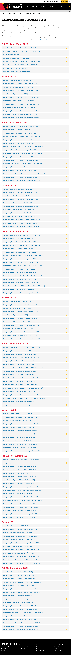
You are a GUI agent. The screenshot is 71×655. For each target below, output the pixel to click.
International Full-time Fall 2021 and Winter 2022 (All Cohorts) (22, 490)
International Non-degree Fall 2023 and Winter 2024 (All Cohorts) (24, 286)
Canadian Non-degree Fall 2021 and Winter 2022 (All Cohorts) (22, 480)
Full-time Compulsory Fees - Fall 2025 (15, 55)
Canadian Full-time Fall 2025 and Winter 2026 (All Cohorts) (21, 48)
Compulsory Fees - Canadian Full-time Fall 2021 (18, 463)
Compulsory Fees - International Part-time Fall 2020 (19, 616)
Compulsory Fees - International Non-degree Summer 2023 (22, 339)
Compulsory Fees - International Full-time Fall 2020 (19, 606)
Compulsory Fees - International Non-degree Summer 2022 (22, 451)
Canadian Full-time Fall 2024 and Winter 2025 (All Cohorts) (21, 126)
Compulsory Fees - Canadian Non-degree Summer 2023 (21, 318)
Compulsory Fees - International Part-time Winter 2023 (20, 395)
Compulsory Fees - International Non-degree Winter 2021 (21, 629)
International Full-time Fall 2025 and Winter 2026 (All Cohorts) (22, 51)
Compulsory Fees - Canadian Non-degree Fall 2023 (19, 259)
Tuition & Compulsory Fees (16, 14)
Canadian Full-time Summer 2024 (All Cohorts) (18, 189)
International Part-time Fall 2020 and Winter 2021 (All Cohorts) (23, 612)
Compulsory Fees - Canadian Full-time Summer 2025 (20, 84)
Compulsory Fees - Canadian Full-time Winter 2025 (19, 133)
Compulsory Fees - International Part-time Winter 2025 (20, 170)
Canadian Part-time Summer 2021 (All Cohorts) (18, 533)
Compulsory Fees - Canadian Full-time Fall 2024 (18, 130)
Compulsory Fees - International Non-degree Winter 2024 (21, 293)
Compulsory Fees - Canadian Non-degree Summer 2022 (21, 431)
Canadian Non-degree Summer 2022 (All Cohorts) (19, 427)
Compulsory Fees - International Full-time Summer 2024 (21, 213)
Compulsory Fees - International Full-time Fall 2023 (19, 269)
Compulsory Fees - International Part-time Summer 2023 (21, 332)
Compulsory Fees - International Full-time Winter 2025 (20, 160)
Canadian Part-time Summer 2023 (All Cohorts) (18, 308)
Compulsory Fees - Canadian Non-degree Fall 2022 (19, 371)
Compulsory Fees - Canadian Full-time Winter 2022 (19, 466)
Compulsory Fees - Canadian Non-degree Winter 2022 (20, 487)
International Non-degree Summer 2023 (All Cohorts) (20, 335)
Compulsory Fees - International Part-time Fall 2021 (19, 504)
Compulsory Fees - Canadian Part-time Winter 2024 (20, 252)
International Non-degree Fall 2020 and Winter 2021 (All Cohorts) (23, 623)
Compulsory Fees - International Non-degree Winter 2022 (21, 517)
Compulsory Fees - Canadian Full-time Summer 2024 (20, 192)
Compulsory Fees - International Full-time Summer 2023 (21, 325)
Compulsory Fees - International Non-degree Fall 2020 (20, 626)
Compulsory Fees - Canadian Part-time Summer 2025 (20, 90)
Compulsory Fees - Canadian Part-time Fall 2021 (18, 473)
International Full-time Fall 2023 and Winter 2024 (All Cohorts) (23, 266)
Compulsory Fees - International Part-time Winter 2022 (20, 507)
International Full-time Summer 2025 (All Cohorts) (19, 101)
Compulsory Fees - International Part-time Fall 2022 (19, 391)
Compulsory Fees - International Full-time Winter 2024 (20, 272)
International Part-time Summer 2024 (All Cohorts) (19, 216)
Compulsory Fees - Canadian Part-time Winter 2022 (19, 476)
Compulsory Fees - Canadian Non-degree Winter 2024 (20, 262)
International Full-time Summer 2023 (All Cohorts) (19, 322)
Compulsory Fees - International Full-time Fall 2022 (19, 381)
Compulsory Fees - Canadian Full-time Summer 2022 (20, 417)
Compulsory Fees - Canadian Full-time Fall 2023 (18, 238)
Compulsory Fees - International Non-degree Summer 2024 (22, 226)
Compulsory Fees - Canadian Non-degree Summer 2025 (21, 97)
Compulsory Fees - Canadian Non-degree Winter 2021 (20, 599)
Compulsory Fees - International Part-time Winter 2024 (21, 282)
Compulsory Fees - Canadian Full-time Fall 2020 (18, 575)
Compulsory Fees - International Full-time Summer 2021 (21, 550)
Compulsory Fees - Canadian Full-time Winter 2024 (19, 242)
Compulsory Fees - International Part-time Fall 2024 (19, 167)
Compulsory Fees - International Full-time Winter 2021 (20, 609)
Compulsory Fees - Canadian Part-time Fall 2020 (18, 585)
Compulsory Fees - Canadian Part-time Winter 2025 (19, 143)
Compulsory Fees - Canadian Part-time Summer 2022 (20, 424)
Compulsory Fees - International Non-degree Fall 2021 (20, 514)
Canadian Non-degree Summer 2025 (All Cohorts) (19, 94)
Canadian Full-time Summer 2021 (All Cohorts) (18, 526)
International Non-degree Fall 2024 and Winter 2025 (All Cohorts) (24, 174)
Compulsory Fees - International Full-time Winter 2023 (20, 385)
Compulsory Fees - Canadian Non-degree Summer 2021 (21, 543)
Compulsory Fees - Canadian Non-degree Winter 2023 (20, 374)
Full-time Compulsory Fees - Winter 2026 (16, 58)
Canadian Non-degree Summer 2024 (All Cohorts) (19, 203)
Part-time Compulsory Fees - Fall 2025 (15, 68)
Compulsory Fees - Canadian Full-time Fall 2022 (18, 351)
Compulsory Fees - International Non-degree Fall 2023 (20, 289)
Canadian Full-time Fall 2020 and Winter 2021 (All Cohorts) (21, 572)
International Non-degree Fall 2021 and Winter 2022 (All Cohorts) (23, 510)
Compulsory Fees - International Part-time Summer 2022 (21, 444)
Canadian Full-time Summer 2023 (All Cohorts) (18, 301)
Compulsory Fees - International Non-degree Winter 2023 (21, 405)
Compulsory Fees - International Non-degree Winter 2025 (21, 180)
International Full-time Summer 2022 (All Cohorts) (19, 434)
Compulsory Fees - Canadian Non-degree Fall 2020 (19, 596)
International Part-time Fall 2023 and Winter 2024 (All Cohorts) (23, 276)
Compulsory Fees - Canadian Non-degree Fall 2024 (19, 150)
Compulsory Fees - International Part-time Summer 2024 (21, 220)
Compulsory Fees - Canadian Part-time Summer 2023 (20, 311)
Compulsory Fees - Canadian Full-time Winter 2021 (19, 579)
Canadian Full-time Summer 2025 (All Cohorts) (18, 80)
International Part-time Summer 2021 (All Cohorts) (19, 553)
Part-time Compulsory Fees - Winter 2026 (16, 72)
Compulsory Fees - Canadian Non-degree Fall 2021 (19, 483)
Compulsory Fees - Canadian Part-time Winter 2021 (19, 589)
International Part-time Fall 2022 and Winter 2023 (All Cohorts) (23, 388)
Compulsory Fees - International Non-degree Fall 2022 (20, 402)
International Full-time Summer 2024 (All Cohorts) (19, 209)
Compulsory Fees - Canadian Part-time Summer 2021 (20, 536)
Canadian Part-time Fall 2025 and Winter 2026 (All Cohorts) (22, 61)
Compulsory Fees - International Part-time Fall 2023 (19, 279)
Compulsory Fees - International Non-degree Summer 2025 (22, 117)
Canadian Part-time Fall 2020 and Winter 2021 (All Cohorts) (22, 582)
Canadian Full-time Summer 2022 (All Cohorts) (18, 414)
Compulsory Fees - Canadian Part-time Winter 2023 (19, 364)
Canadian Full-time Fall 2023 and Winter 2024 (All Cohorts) (21, 235)
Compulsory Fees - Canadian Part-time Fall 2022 (18, 361)
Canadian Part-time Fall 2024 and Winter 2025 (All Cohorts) (22, 136)
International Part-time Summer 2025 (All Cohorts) (19, 107)
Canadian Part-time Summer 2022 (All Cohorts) (18, 420)
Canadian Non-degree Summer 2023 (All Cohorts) (19, 315)
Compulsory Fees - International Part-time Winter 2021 (20, 619)
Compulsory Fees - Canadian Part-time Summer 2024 (20, 199)
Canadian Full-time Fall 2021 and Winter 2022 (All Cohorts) (21, 460)
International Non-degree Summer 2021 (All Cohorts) (20, 560)
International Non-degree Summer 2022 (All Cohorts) (20, 447)
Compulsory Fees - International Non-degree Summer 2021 (22, 563)
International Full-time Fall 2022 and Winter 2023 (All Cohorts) (22, 378)
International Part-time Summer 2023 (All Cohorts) (19, 328)
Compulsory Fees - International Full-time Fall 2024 (19, 157)
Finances (5, 14)
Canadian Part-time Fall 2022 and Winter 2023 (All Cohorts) (22, 357)
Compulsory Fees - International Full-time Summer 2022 (21, 437)
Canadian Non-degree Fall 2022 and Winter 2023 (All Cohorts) (23, 368)
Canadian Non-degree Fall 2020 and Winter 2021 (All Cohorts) (22, 592)
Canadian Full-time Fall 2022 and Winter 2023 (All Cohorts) (21, 347)
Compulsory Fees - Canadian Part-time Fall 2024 (18, 140)
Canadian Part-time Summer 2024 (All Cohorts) (18, 196)
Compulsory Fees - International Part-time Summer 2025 (21, 111)
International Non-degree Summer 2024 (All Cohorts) (20, 223)
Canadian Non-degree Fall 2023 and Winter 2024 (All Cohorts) (23, 255)
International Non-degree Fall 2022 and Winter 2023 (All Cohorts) (24, 398)
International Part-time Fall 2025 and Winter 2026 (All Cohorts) (23, 65)
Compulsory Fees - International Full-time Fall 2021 (19, 493)
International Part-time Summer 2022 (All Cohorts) (19, 441)
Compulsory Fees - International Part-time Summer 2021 (21, 556)
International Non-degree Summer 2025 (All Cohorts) (20, 114)
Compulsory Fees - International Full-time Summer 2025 (21, 104)
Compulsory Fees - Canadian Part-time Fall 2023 (18, 249)
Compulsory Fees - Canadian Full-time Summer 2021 (20, 529)
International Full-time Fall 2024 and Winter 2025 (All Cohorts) (23, 153)
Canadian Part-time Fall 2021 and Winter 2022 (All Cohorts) (21, 470)
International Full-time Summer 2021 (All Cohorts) (19, 546)
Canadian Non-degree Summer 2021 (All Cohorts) (19, 539)
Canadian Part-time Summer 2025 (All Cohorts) (18, 87)
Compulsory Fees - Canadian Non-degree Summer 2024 (21, 206)
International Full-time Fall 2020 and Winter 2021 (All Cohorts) (22, 602)
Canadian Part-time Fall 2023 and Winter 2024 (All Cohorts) (22, 245)
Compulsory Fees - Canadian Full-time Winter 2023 (19, 354)
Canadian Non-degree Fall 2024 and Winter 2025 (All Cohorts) (23, 146)
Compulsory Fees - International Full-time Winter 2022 (20, 497)
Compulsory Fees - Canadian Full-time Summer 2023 (20, 305)
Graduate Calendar (46, 40)
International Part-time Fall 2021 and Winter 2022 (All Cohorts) (23, 500)
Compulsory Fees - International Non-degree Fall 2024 (20, 177)
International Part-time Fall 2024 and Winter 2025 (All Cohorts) (23, 163)
